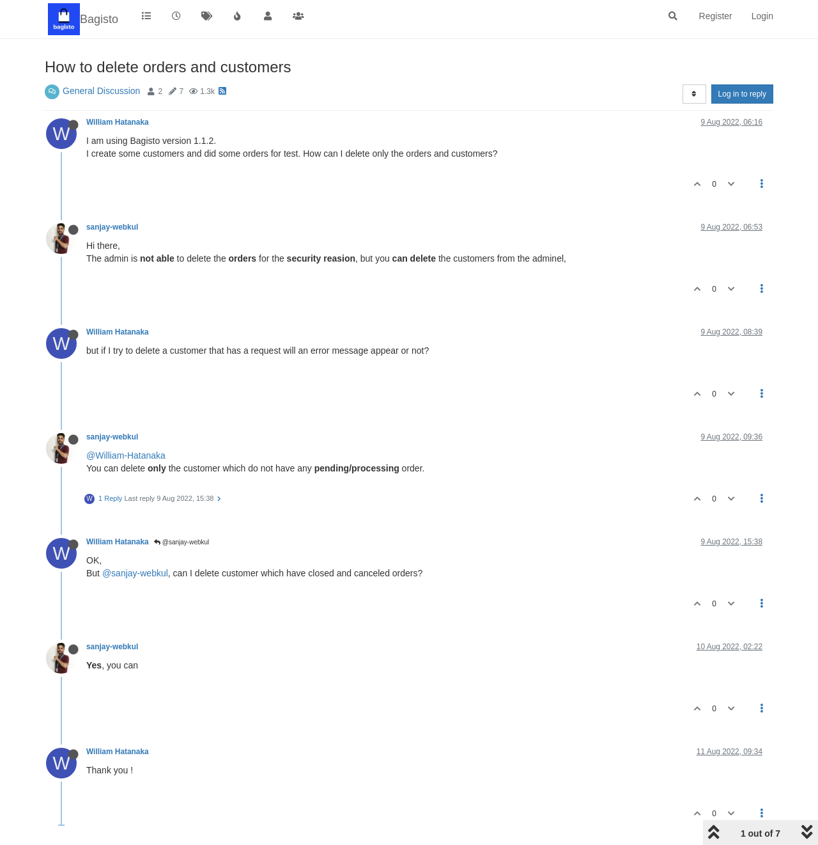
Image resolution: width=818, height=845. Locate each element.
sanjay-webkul (112, 227)
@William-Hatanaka (126, 455)
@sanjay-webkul (181, 542)
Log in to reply (742, 94)
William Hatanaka (117, 122)
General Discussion (101, 91)
